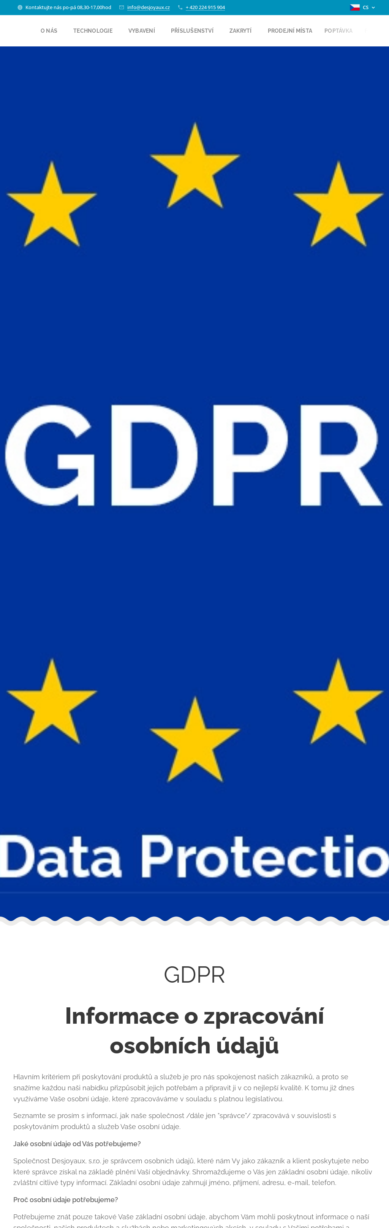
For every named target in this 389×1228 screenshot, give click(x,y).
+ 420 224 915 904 (205, 7)
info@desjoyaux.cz (148, 7)
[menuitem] (53, 30)
